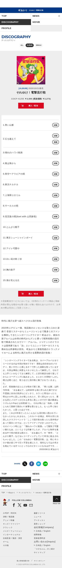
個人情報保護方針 (23, 561)
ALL (22, 45)
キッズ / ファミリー (11, 524)
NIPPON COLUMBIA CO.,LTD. (16, 4)
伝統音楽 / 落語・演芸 (12, 538)
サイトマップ (39, 552)
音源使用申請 (39, 538)
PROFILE (6, 28)
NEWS (36, 16)
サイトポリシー (39, 561)
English (47, 531)
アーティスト (39, 520)
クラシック (8, 527)
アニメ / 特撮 (8, 520)
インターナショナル (11, 535)
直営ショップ (39, 524)
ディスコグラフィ (25, 492)
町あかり (12, 492)
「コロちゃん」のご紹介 (44, 549)
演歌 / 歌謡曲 (8, 517)
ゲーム (6, 542)
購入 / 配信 (33, 106)
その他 (6, 545)
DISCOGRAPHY (10, 22)
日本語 (39, 531)
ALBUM (29, 45)
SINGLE (38, 45)
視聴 (55, 142)
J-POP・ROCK (9, 513)
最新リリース (39, 513)
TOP (4, 16)
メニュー (57, 4)
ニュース (38, 517)
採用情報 (38, 535)
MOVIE (36, 22)
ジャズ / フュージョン (12, 531)
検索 (49, 4)
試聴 (55, 125)
